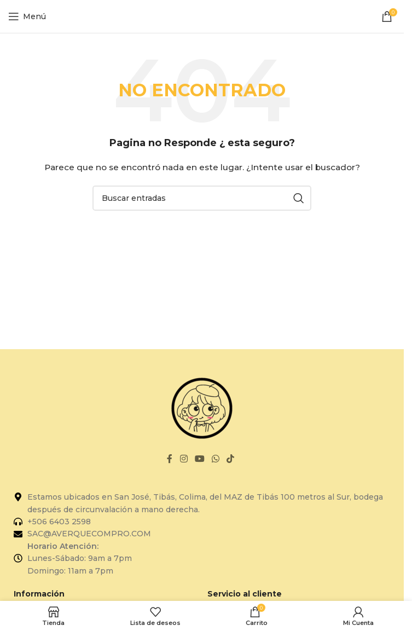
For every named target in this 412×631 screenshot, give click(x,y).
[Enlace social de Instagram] (183, 459)
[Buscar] (201, 198)
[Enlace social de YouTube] (199, 459)
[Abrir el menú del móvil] (27, 16)
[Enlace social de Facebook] (169, 459)
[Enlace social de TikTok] (230, 459)
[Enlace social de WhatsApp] (215, 459)
